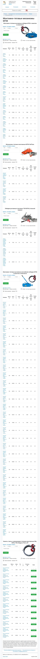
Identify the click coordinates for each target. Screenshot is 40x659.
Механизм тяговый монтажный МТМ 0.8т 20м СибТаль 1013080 (4, 176)
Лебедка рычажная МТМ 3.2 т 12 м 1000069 (4, 87)
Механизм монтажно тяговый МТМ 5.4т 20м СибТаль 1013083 (4, 199)
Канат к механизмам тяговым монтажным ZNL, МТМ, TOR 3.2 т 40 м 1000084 (6, 605)
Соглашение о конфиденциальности (20, 651)
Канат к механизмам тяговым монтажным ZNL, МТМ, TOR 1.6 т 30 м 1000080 (6, 581)
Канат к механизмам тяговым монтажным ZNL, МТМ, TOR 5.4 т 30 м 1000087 (6, 623)
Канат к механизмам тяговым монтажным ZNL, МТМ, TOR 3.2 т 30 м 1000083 (6, 599)
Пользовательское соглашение (29, 650)
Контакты (24, 6)
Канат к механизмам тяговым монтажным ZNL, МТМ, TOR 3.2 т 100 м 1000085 (6, 611)
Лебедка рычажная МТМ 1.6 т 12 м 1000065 (4, 65)
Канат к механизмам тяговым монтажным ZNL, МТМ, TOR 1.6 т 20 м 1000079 (6, 575)
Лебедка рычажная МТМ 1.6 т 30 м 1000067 (4, 76)
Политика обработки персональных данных (12, 650)
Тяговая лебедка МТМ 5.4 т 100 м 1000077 (4, 136)
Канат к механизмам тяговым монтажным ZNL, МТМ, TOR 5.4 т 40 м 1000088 (6, 629)
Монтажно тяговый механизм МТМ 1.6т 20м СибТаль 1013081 (4, 184)
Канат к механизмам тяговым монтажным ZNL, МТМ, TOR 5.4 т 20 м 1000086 (6, 617)
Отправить (6, 34)
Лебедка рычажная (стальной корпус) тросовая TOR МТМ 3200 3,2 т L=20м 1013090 (4, 262)
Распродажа (15, 6)
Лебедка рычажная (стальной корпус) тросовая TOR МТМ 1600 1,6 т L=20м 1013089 (4, 252)
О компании (32, 6)
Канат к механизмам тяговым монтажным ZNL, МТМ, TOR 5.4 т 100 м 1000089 (6, 635)
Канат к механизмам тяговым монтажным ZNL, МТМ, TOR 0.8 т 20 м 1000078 (6, 570)
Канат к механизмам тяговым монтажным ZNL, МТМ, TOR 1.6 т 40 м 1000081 (6, 587)
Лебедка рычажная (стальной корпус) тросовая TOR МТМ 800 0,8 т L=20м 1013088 (4, 242)
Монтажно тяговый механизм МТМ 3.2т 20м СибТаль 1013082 (4, 191)
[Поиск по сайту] (26, 10)
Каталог (7, 7)
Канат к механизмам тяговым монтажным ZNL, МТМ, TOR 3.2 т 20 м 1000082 (6, 593)
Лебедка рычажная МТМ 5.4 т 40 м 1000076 (4, 130)
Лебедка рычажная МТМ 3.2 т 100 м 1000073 (4, 112)
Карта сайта (5, 656)
